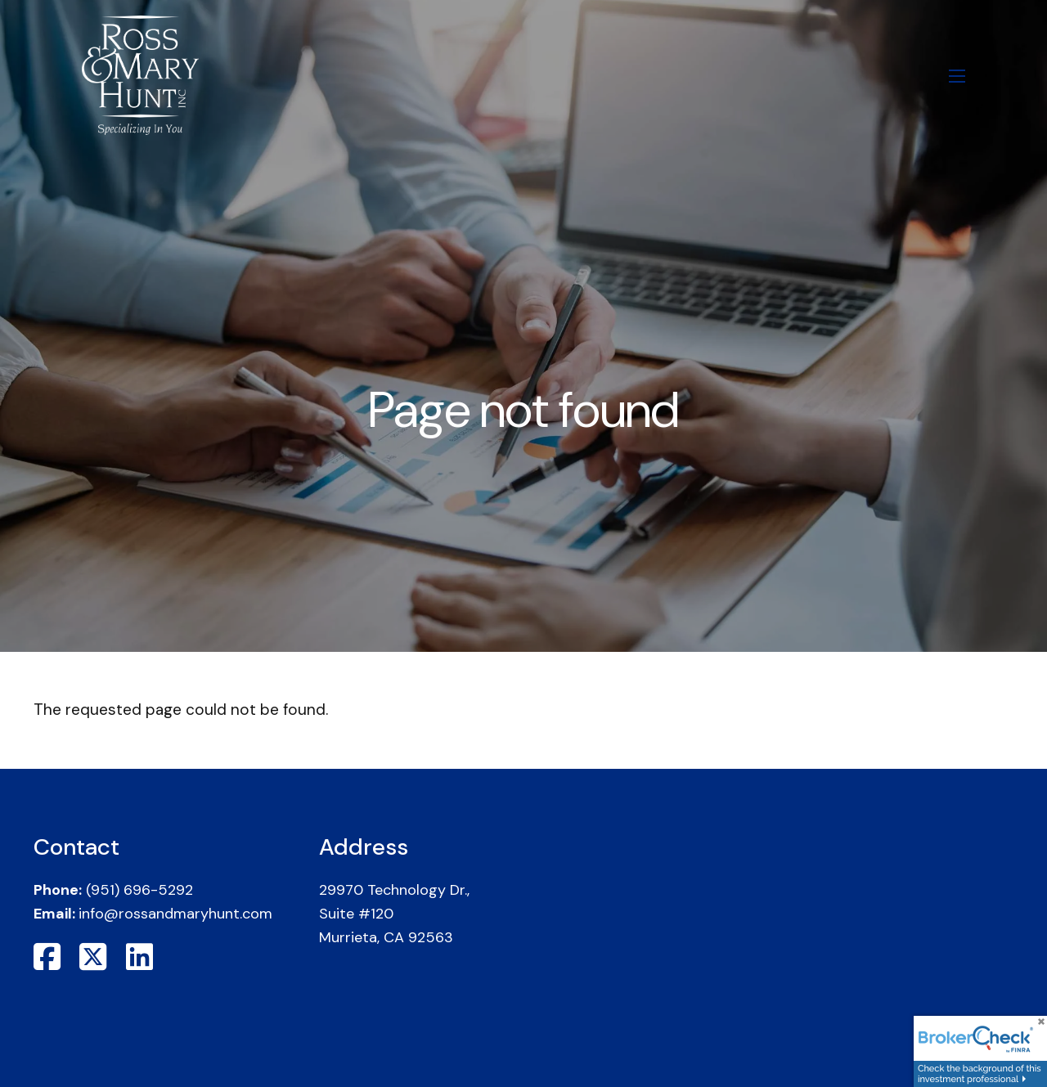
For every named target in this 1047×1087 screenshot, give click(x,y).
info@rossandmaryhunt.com (175, 913)
